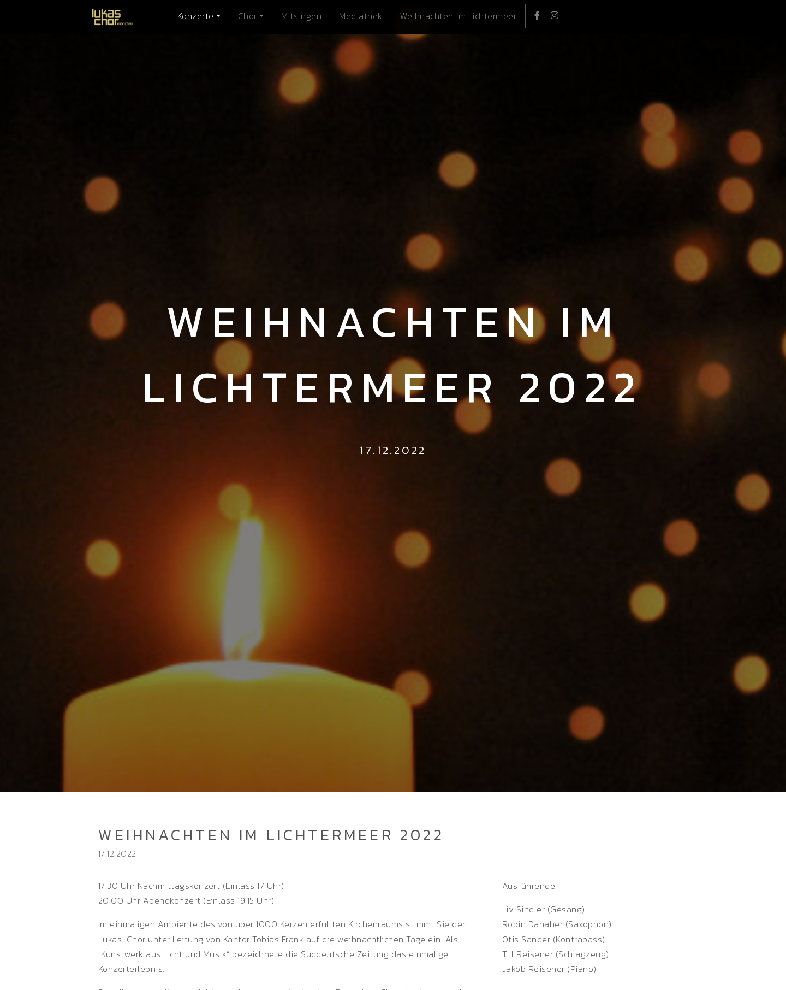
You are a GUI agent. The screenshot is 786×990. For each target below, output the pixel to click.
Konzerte (195, 15)
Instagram (551, 14)
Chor (247, 15)
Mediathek (360, 15)
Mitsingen (301, 15)
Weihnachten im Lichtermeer (458, 15)
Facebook (534, 14)
